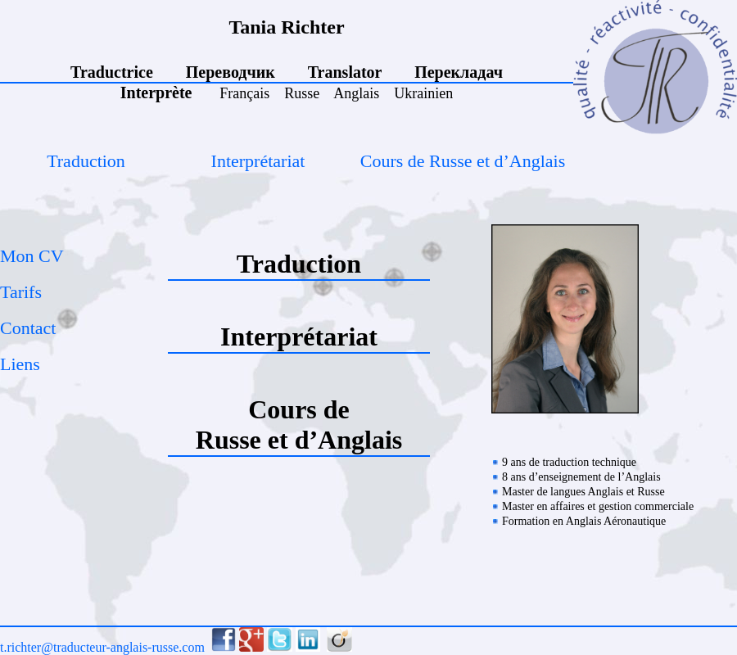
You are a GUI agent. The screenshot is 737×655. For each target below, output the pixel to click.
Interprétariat (258, 161)
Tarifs (21, 292)
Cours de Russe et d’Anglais (463, 161)
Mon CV (32, 256)
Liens (20, 364)
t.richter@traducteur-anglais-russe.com (102, 647)
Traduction (86, 161)
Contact (28, 328)
